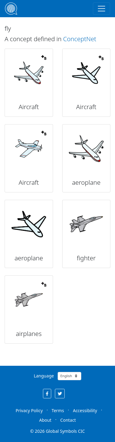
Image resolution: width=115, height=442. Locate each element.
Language (44, 376)
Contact (68, 420)
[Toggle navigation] (101, 8)
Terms (58, 410)
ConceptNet (79, 39)
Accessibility (85, 410)
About (45, 420)
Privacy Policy (29, 410)
